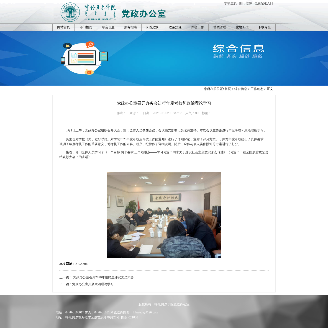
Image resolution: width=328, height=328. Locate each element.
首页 (228, 89)
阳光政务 (152, 27)
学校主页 (230, 3)
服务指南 (130, 27)
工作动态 (257, 89)
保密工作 (197, 27)
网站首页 (63, 27)
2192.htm (81, 264)
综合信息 (108, 27)
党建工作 (242, 27)
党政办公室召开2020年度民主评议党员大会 (103, 277)
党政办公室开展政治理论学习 (93, 284)
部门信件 (245, 3)
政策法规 (175, 27)
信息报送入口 (263, 3)
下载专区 (264, 27)
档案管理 (219, 27)
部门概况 (85, 27)
